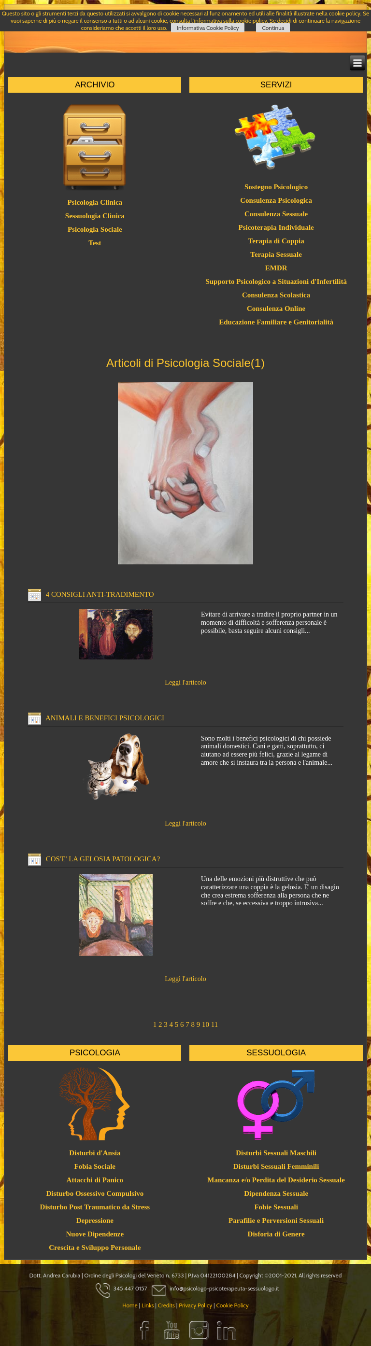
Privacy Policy (195, 1305)
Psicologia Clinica (94, 202)
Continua (273, 27)
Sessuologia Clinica (95, 216)
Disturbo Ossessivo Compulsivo (94, 1193)
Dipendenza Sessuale (276, 1193)
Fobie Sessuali (276, 1207)
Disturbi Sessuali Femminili (276, 1166)
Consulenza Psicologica (276, 200)
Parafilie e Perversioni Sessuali (276, 1220)
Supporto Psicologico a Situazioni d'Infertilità (276, 281)
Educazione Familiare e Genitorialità (276, 322)
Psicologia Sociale (95, 229)
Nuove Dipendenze (95, 1234)
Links (148, 1305)
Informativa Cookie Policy (208, 27)
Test (94, 243)
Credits (166, 1305)
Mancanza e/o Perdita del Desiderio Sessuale (276, 1180)
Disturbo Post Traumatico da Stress (95, 1207)
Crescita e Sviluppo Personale (95, 1247)
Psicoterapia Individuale (276, 227)
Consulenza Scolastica (276, 295)
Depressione (95, 1220)
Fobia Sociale (94, 1166)
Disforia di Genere (276, 1234)
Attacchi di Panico (95, 1180)
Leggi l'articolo (185, 682)
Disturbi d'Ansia (94, 1153)
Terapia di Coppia (276, 241)
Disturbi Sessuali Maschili (276, 1153)
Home (130, 1305)
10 (205, 1024)
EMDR (276, 268)
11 (214, 1024)
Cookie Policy (232, 1305)
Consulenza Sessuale (276, 214)
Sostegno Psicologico (276, 187)
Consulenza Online (276, 308)
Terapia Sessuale (276, 254)
